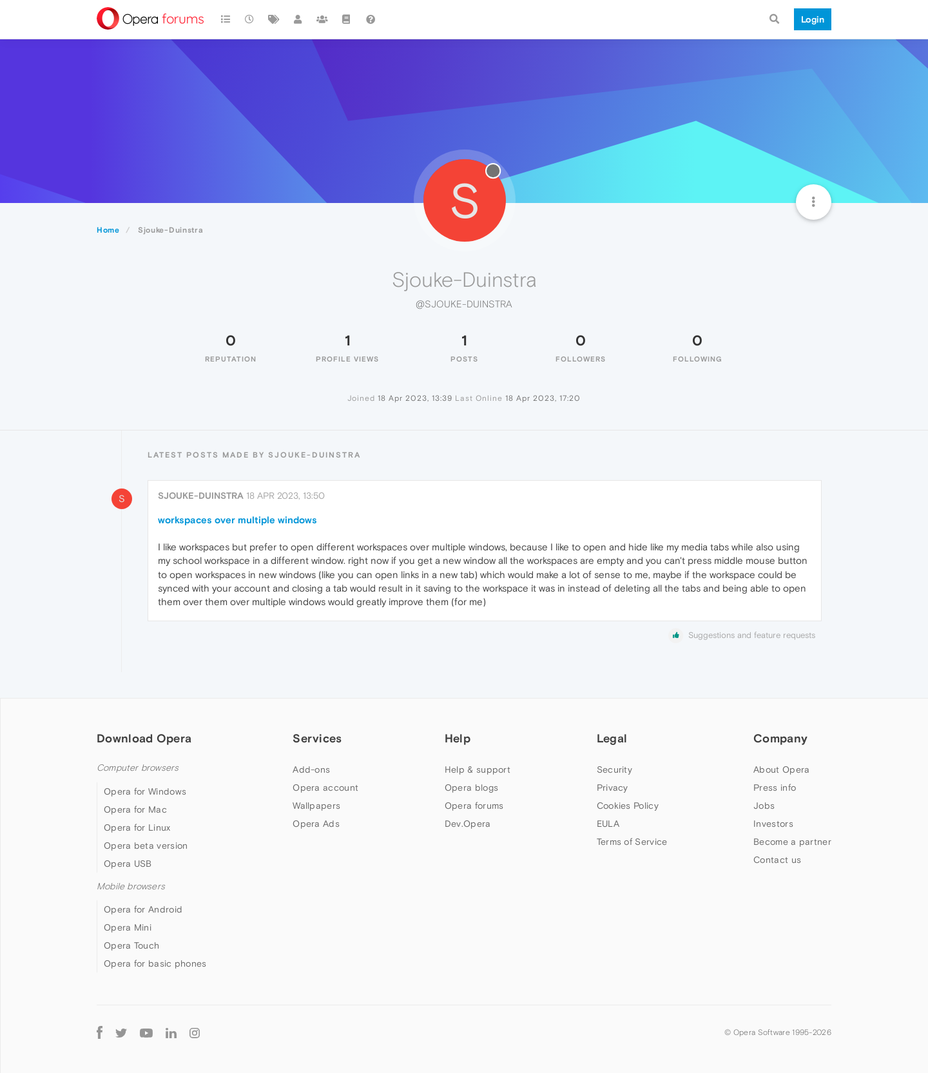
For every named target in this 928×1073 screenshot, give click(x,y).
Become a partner (792, 841)
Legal (612, 738)
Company (780, 738)
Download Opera (144, 738)
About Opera (781, 769)
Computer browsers (138, 767)
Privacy (612, 787)
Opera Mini (127, 927)
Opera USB (128, 863)
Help (457, 738)
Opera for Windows (145, 791)
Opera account (325, 787)
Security (614, 769)
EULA (608, 823)
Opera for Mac (135, 809)
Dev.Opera (468, 823)
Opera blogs (471, 787)
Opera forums (474, 805)
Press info (774, 787)
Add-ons (311, 769)
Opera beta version (146, 845)
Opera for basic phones (155, 963)
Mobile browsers (131, 886)
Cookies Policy (628, 805)
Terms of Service (632, 841)
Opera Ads (316, 823)
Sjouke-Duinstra (201, 495)
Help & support (477, 769)
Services (317, 738)
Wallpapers (316, 805)
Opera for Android (143, 909)
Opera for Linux (137, 827)
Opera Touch (131, 945)
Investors (773, 823)
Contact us (777, 860)
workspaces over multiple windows (237, 519)
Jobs (764, 805)
